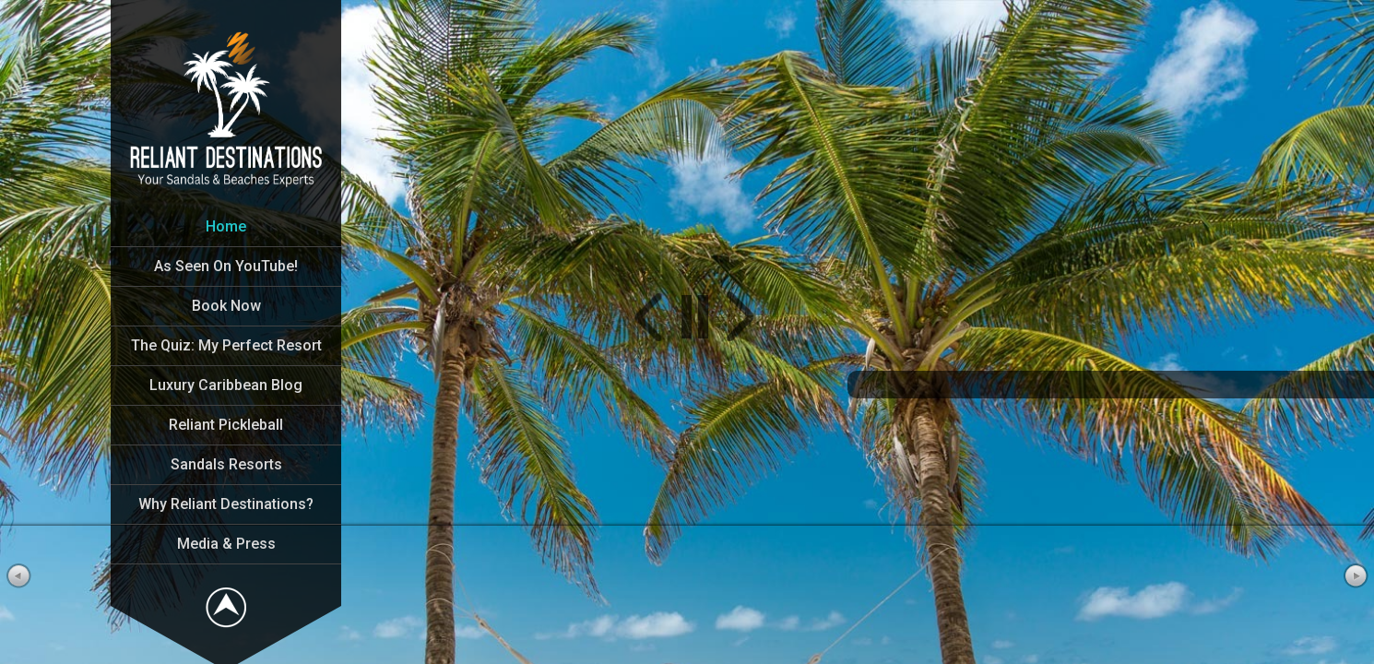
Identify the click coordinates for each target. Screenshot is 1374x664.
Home (226, 226)
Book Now (226, 305)
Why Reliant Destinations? (226, 504)
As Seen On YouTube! (226, 266)
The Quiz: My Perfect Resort (226, 345)
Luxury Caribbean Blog (225, 385)
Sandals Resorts (226, 464)
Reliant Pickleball (226, 424)
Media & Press (226, 543)
